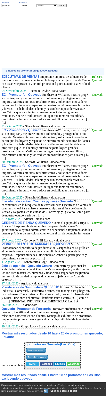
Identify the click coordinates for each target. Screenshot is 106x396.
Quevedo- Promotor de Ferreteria (26, 308)
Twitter (32, 364)
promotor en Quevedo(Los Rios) (51, 344)
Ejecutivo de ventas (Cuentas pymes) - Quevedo (37, 201)
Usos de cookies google (63, 391)
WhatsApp (73, 364)
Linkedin (60, 364)
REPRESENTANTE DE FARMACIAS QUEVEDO (36, 244)
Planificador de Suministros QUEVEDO (30, 287)
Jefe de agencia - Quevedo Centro (27, 265)
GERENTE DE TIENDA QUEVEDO (26, 222)
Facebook (46, 364)
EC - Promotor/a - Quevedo (21, 94)
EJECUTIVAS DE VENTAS (20, 76)
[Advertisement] (53, 37)
